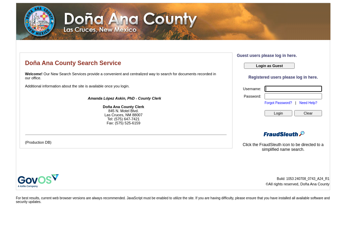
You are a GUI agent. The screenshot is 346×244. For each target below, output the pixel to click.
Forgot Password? (279, 103)
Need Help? (308, 103)
